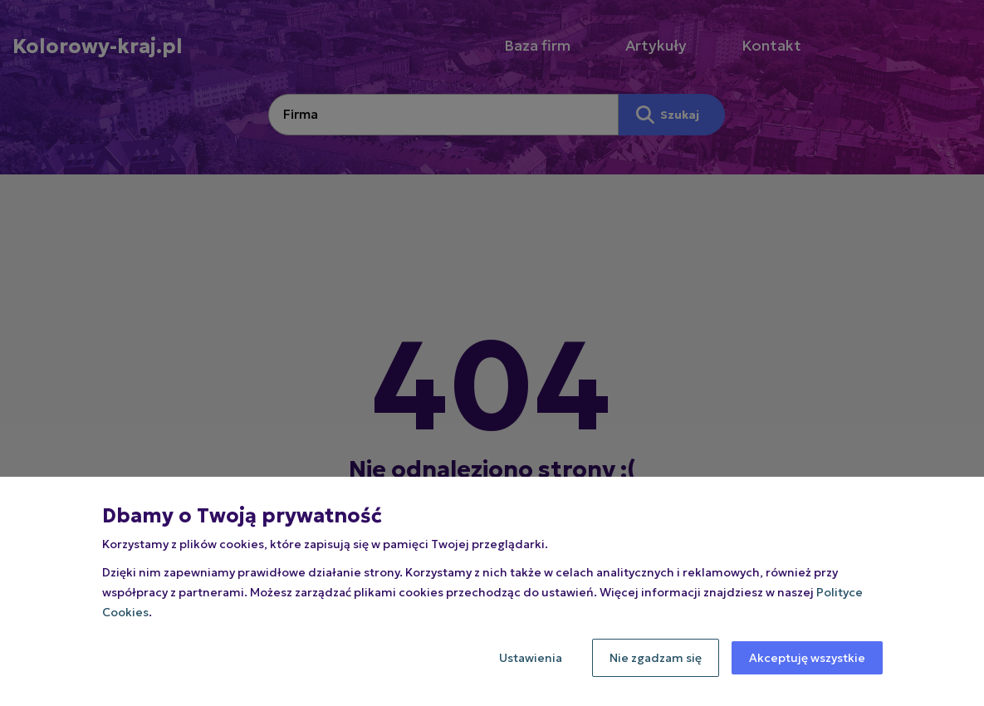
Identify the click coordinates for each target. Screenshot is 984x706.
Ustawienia (530, 657)
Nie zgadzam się (655, 657)
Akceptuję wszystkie (807, 657)
